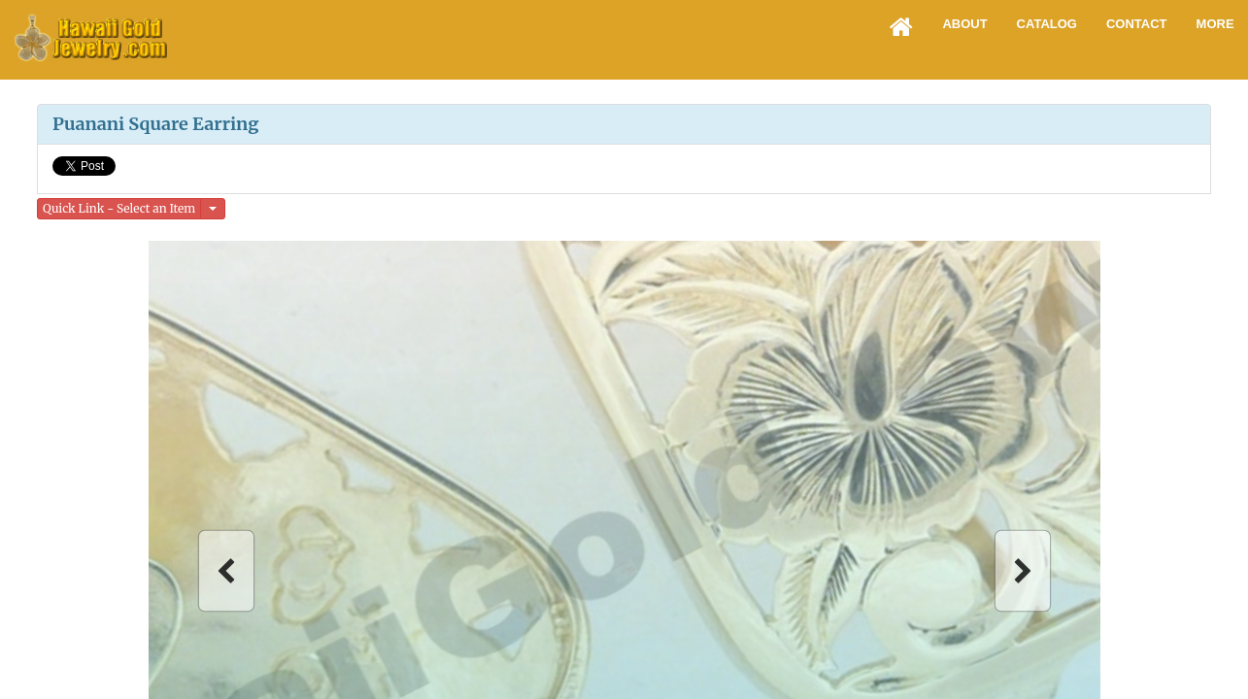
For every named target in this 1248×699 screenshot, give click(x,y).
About (964, 24)
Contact (1136, 24)
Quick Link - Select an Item (119, 208)
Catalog (1047, 24)
